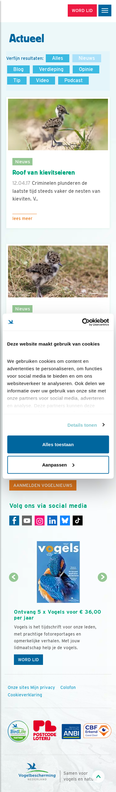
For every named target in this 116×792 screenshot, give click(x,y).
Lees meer (22, 218)
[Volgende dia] (102, 623)
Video (42, 80)
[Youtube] (27, 520)
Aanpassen (58, 464)
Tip (16, 80)
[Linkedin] (52, 520)
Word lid (28, 659)
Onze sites (18, 687)
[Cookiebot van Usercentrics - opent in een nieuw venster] (82, 322)
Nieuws (87, 58)
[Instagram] (40, 520)
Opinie (86, 69)
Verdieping (51, 69)
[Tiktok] (78, 520)
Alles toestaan (58, 444)
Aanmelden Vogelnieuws (42, 485)
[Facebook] (14, 520)
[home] (31, 11)
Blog (18, 69)
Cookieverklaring (25, 694)
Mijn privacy (42, 687)
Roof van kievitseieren (43, 172)
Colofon (68, 687)
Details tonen (82, 424)
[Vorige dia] (13, 623)
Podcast (73, 80)
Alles (57, 58)
